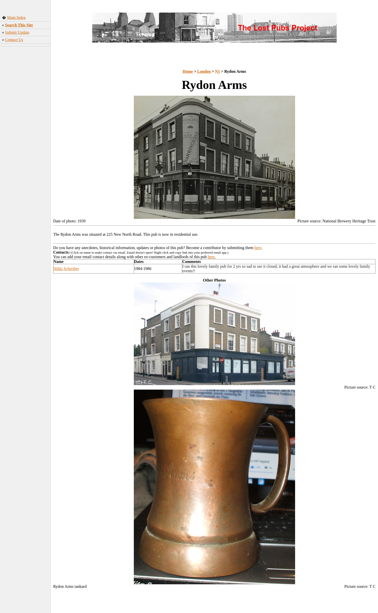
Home (188, 71)
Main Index (16, 17)
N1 (217, 71)
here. (212, 257)
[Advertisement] (25, 127)
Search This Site (19, 25)
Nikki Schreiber (66, 268)
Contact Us (14, 40)
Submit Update (17, 32)
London (204, 71)
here (258, 248)
